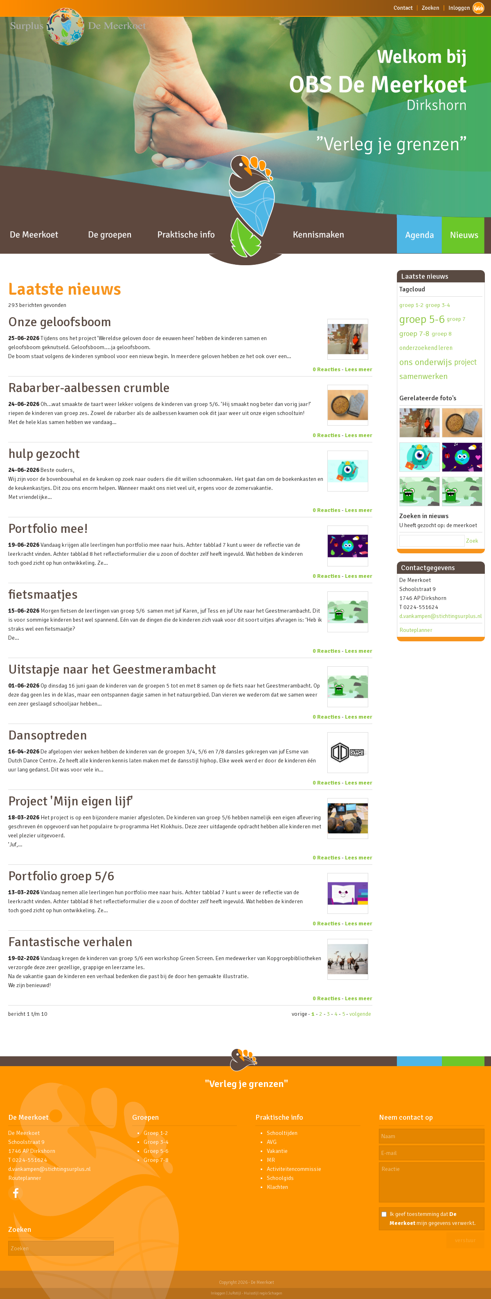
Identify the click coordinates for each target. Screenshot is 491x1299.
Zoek (472, 540)
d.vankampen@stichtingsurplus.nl (440, 616)
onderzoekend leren (426, 348)
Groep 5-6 (156, 1151)
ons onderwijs (425, 362)
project (465, 362)
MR (271, 1160)
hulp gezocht (44, 454)
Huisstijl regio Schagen (263, 1293)
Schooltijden (282, 1133)
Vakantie (277, 1151)
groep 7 (456, 319)
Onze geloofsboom (59, 322)
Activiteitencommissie (294, 1169)
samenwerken (423, 376)
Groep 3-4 (156, 1142)
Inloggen (218, 1293)
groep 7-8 (414, 333)
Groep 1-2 (156, 1133)
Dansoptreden (47, 735)
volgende (360, 1013)
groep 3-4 (438, 305)
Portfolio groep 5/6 (61, 876)
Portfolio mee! (48, 529)
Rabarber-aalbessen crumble (89, 388)
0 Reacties (326, 369)
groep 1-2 (411, 305)
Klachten (277, 1187)
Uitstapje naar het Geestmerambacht (112, 669)
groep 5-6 (422, 319)
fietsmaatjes (43, 594)
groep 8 (442, 333)
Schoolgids (280, 1178)
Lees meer (358, 369)
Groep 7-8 (156, 1160)
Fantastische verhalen (70, 942)
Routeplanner (415, 630)
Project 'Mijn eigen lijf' (70, 801)
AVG (272, 1142)
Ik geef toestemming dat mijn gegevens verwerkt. (433, 1219)
